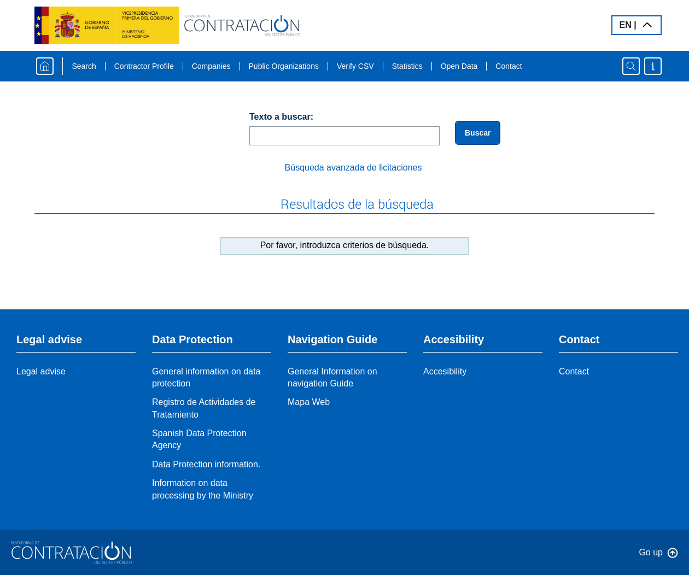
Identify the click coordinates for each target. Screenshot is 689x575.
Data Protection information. (206, 464)
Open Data (459, 66)
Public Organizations (284, 66)
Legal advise (41, 371)
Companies (211, 66)
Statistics (407, 66)
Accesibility (444, 371)
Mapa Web (309, 402)
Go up (651, 552)
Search (84, 66)
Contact (508, 66)
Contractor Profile (144, 66)
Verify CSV (355, 66)
